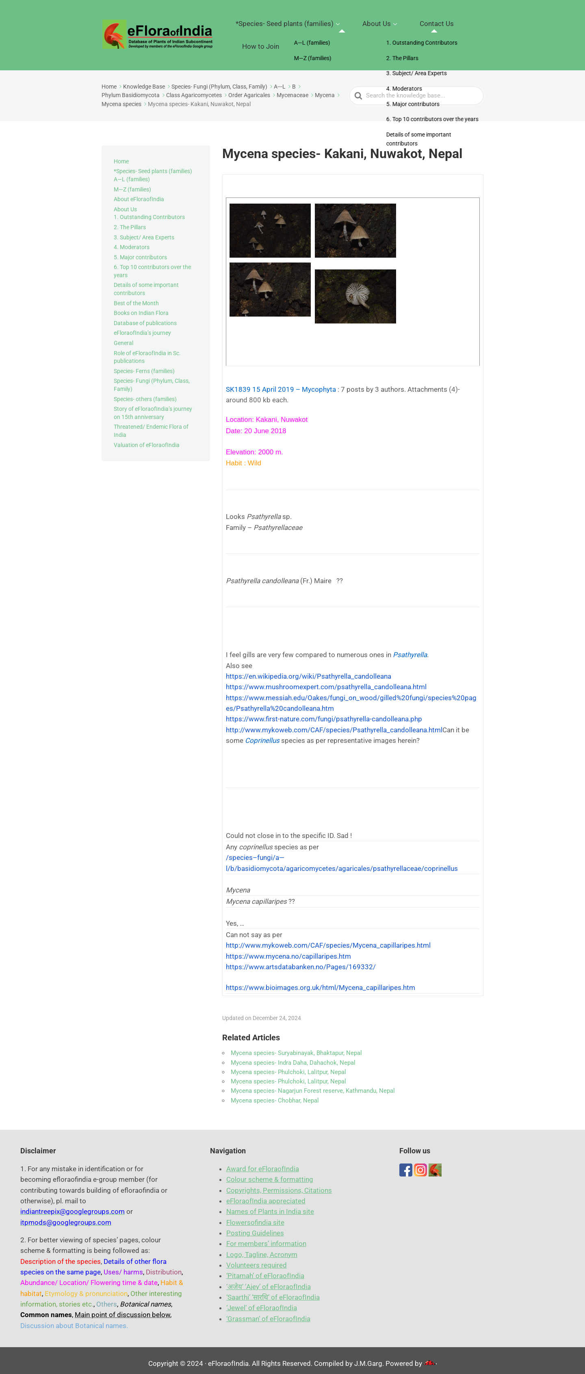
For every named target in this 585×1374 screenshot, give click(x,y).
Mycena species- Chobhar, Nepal (275, 1094)
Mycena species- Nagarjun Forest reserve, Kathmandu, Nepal (313, 1085)
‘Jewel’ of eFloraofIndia (261, 1302)
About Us (371, 32)
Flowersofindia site (255, 1216)
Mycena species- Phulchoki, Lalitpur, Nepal (288, 1066)
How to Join (463, 32)
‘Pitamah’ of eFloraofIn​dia (265, 1270)
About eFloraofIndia (139, 193)
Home (121, 155)
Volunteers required (256, 1259)
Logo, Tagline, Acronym (261, 1248)
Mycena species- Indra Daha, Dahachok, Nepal (293, 1056)
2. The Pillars (130, 221)
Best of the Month (136, 297)
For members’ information (266, 1238)
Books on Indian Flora (141, 307)
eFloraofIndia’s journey (142, 327)
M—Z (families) (132, 183)
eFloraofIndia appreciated (266, 1195)
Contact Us (418, 32)
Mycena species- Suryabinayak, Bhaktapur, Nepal (296, 1047)
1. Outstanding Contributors (149, 211)
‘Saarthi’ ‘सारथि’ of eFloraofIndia (273, 1291)
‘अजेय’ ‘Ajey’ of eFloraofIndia (268, 1280)
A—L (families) (132, 173)
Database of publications (145, 317)
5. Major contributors (140, 251)
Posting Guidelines (255, 1227)
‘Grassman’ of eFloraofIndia (268, 1313)
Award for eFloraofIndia (262, 1163)
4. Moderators (132, 241)
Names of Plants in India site (270, 1206)
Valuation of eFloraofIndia (147, 439)
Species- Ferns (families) (144, 365)
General (123, 337)
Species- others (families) (145, 393)
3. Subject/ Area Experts (144, 231)
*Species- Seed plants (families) (297, 32)
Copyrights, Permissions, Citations (279, 1184)
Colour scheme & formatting (269, 1174)
